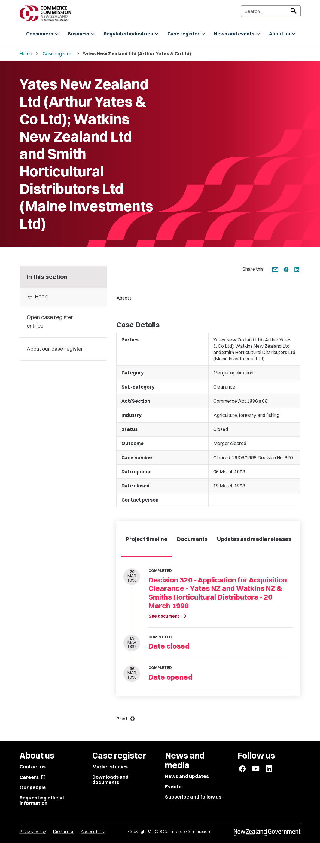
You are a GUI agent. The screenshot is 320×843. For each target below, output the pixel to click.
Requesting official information (42, 800)
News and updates (187, 776)
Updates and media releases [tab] (254, 539)
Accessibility (93, 831)
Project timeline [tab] (146, 539)
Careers (33, 777)
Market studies (110, 767)
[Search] (271, 11)
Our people (33, 787)
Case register (57, 53)
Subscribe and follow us (193, 797)
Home (26, 53)
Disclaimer (63, 831)
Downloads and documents (110, 779)
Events (173, 786)
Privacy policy (33, 831)
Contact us (33, 767)
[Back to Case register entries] (63, 297)
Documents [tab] (192, 539)
